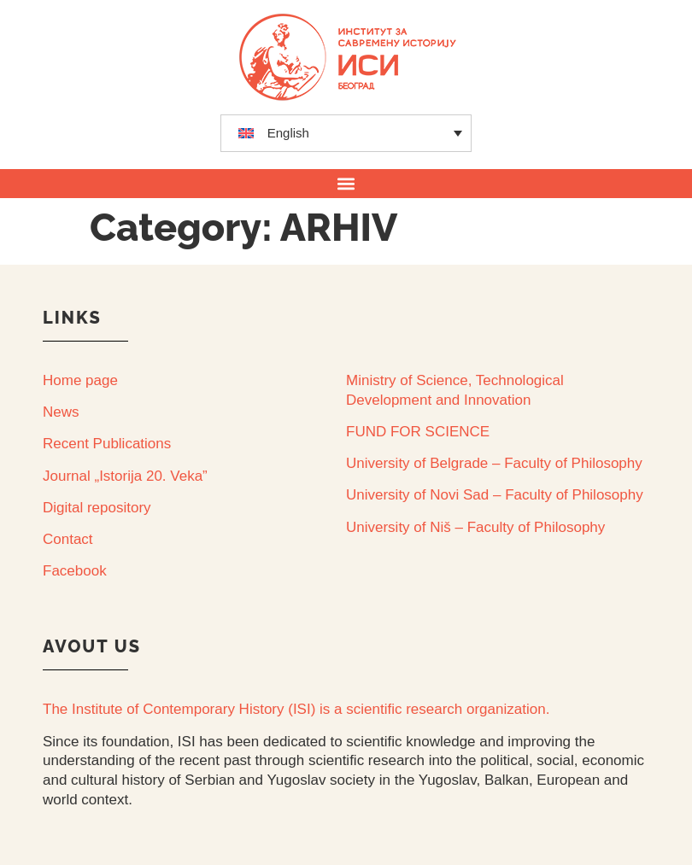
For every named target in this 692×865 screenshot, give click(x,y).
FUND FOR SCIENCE (418, 432)
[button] (346, 183)
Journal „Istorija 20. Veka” (125, 476)
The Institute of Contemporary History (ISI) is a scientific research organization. (296, 709)
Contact (68, 539)
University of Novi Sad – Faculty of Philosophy (494, 495)
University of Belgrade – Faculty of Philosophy (494, 463)
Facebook (75, 571)
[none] (346, 133)
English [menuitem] (288, 133)
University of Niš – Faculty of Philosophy (475, 527)
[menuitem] (346, 133)
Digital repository (97, 508)
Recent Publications (107, 443)
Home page (80, 380)
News (61, 412)
